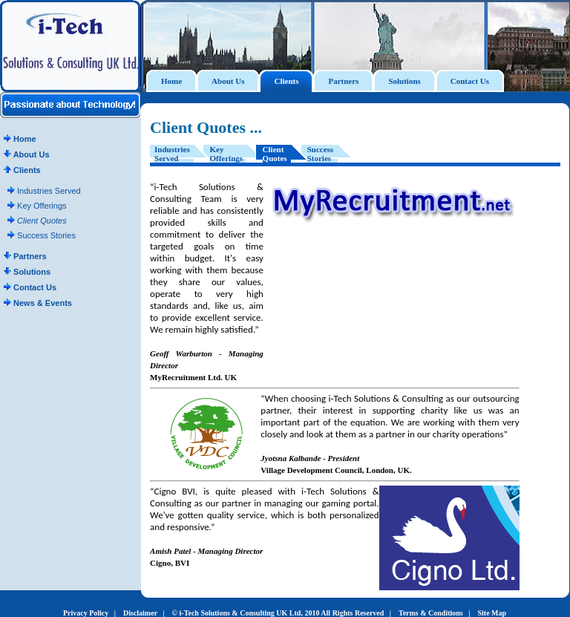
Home (20, 138)
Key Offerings (37, 205)
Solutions (27, 271)
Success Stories (41, 235)
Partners (25, 256)
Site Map (491, 613)
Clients (22, 170)
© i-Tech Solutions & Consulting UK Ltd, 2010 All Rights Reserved (278, 613)
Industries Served (44, 190)
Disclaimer (140, 613)
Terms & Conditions (431, 613)
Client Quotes (37, 220)
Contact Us (30, 287)
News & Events (38, 302)
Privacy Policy (85, 613)
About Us (27, 154)
